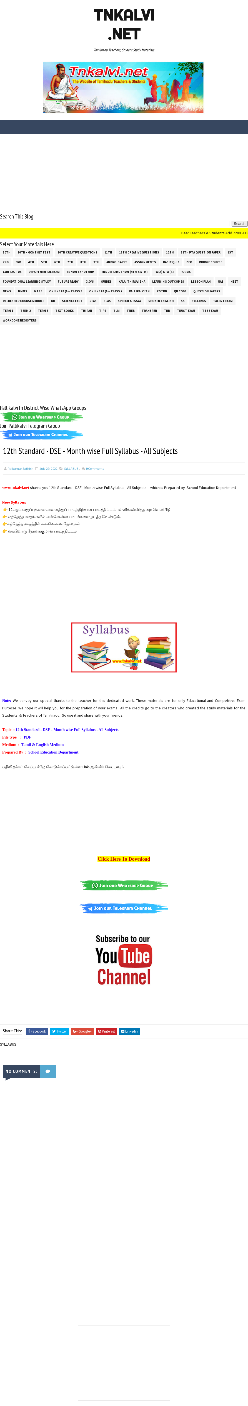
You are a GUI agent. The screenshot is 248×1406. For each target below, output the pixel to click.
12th (170, 252)
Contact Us (12, 271)
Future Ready (68, 281)
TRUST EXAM (186, 310)
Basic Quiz (171, 261)
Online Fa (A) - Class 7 (105, 291)
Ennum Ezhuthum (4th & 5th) (124, 271)
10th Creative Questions (77, 252)
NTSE (38, 291)
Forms (186, 271)
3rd (18, 261)
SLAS (107, 300)
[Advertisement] (124, 173)
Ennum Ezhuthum (80, 271)
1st (230, 252)
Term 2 (25, 310)
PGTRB (162, 291)
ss (183, 300)
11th (108, 252)
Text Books (64, 310)
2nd (6, 261)
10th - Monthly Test (34, 252)
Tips (102, 310)
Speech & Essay (129, 300)
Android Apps (116, 261)
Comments (95, 468)
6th (57, 261)
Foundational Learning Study (27, 281)
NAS (221, 281)
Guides (106, 281)
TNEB (131, 310)
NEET (234, 281)
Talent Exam (223, 300)
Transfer (149, 310)
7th (70, 261)
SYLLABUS (199, 300)
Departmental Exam (44, 271)
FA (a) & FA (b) (164, 271)
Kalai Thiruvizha (132, 281)
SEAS (93, 300)
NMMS (22, 291)
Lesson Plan (201, 281)
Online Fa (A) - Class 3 (65, 291)
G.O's (90, 281)
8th (83, 261)
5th (44, 261)
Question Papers (206, 291)
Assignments (145, 261)
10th (7, 252)
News (7, 291)
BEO (189, 261)
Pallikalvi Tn (139, 291)
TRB (167, 310)
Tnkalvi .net (124, 24)
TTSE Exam (210, 310)
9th (96, 261)
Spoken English (161, 300)
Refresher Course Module (23, 300)
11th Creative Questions (139, 252)
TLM (116, 310)
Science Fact (72, 300)
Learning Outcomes (168, 281)
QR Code (180, 291)
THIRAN (86, 310)
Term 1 (8, 310)
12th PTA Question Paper (201, 252)
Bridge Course (210, 261)
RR (53, 300)
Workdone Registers (20, 320)
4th (31, 261)
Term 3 (43, 310)
